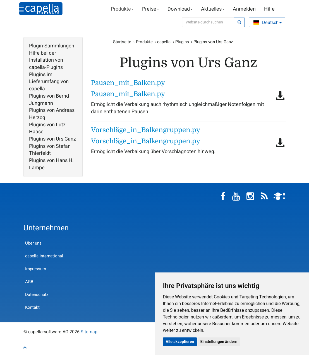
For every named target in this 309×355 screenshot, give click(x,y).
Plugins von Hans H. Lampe (51, 164)
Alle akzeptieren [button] (180, 341)
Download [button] (180, 9)
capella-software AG (41, 8)
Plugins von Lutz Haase (47, 128)
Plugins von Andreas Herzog (52, 114)
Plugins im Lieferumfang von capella (49, 82)
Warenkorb (283, 9)
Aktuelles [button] (212, 9)
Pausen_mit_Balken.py (128, 83)
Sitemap (89, 332)
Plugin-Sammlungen (51, 46)
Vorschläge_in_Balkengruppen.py (145, 130)
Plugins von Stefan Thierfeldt (50, 150)
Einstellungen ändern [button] (219, 341)
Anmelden (244, 9)
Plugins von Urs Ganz (52, 139)
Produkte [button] (122, 9)
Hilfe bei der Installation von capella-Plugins (46, 60)
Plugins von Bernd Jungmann (49, 100)
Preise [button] (150, 9)
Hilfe (269, 9)
